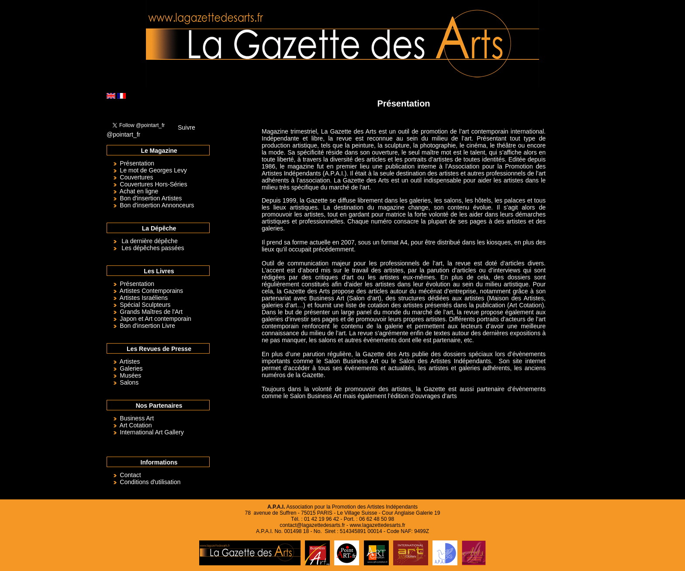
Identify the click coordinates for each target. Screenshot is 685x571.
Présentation (137, 163)
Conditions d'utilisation (150, 481)
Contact (130, 474)
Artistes (130, 361)
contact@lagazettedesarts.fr (312, 525)
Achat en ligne (139, 191)
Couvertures (136, 177)
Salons (129, 382)
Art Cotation (136, 425)
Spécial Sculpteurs (145, 304)
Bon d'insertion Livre (147, 325)
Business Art (137, 418)
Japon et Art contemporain (155, 318)
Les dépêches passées (152, 247)
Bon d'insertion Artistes (151, 198)
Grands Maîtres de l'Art (151, 311)
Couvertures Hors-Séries (153, 184)
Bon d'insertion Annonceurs (157, 205)
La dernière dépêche (149, 240)
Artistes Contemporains (151, 290)
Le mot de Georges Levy (153, 170)
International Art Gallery (151, 432)
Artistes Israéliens (144, 297)
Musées (130, 375)
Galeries (131, 368)
